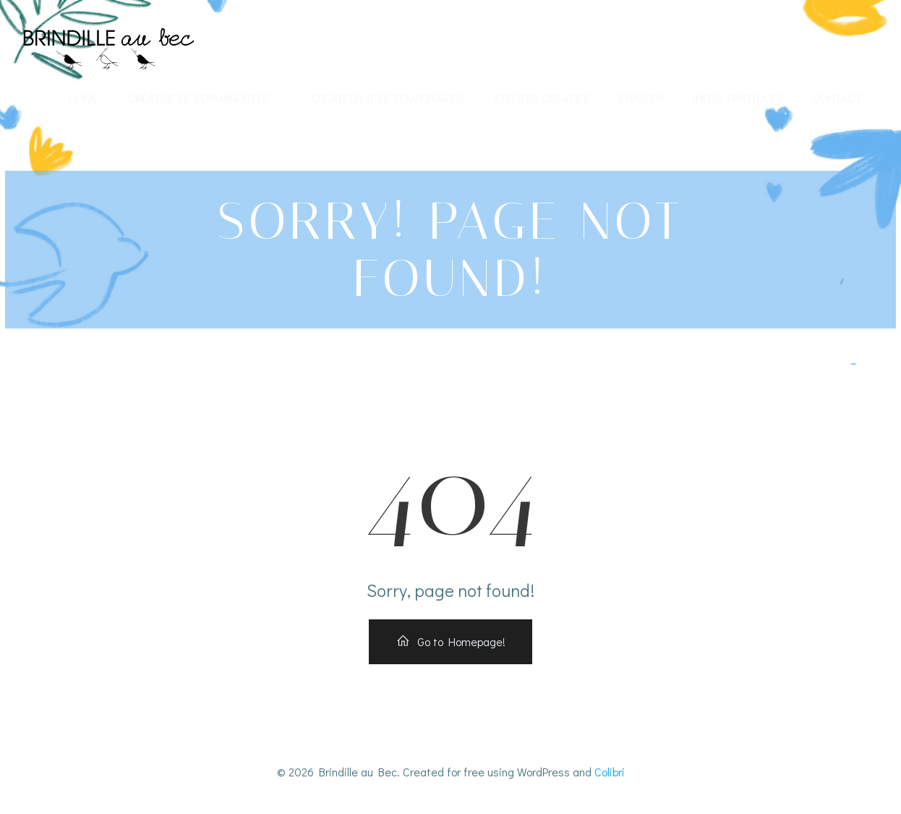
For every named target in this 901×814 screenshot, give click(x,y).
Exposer (641, 98)
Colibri (609, 771)
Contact (837, 98)
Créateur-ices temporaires (387, 98)
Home (84, 98)
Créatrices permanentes (205, 98)
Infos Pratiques (737, 98)
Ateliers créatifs (541, 98)
